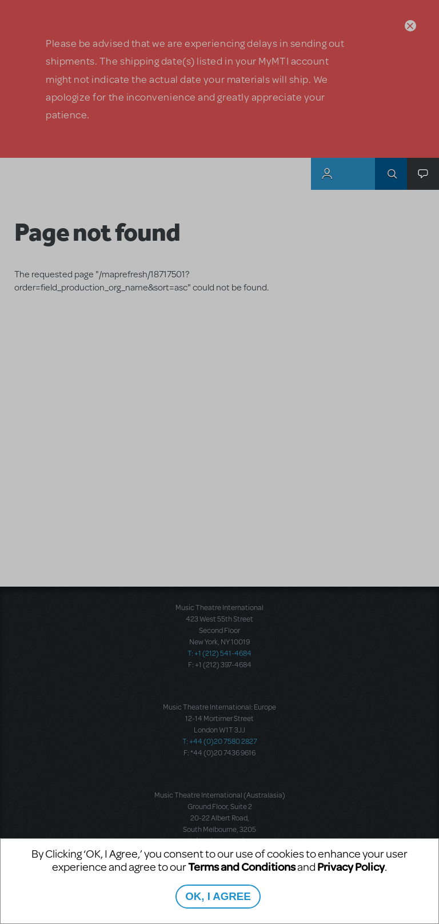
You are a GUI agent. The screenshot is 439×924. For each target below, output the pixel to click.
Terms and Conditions (242, 866)
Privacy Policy (351, 866)
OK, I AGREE (217, 896)
